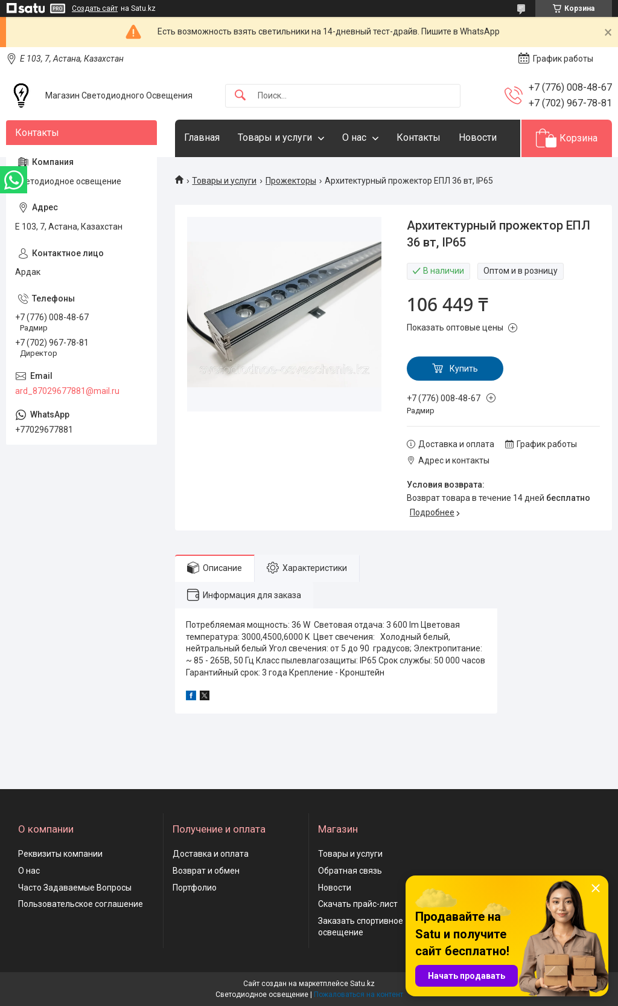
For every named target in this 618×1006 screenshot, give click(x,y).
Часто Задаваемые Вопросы (75, 887)
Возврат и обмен (206, 870)
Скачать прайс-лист (358, 904)
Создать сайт (95, 8)
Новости (478, 137)
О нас (354, 137)
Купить (464, 368)
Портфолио (195, 887)
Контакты (419, 137)
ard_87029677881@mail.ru (67, 391)
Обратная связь (350, 870)
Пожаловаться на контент (358, 994)
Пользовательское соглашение (80, 904)
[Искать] (240, 95)
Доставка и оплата (211, 854)
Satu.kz (362, 983)
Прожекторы (291, 180)
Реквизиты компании (60, 854)
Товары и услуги (275, 137)
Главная (202, 137)
